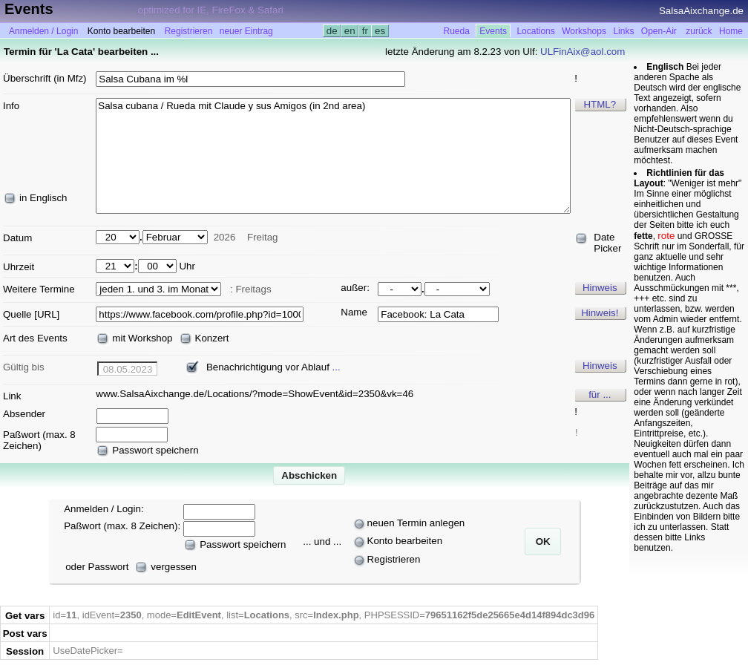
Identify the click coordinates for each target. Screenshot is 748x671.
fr (365, 30)
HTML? (599, 104)
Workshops (584, 31)
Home (731, 31)
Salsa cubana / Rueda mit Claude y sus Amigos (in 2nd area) (333, 156)
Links (623, 31)
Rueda (457, 31)
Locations (535, 31)
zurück (699, 31)
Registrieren (189, 31)
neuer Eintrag (246, 31)
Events (493, 31)
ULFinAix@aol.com (582, 51)
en (349, 30)
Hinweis (600, 287)
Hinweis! (599, 312)
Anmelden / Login (43, 31)
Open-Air (659, 31)
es (379, 30)
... (336, 367)
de (332, 30)
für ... (599, 394)
